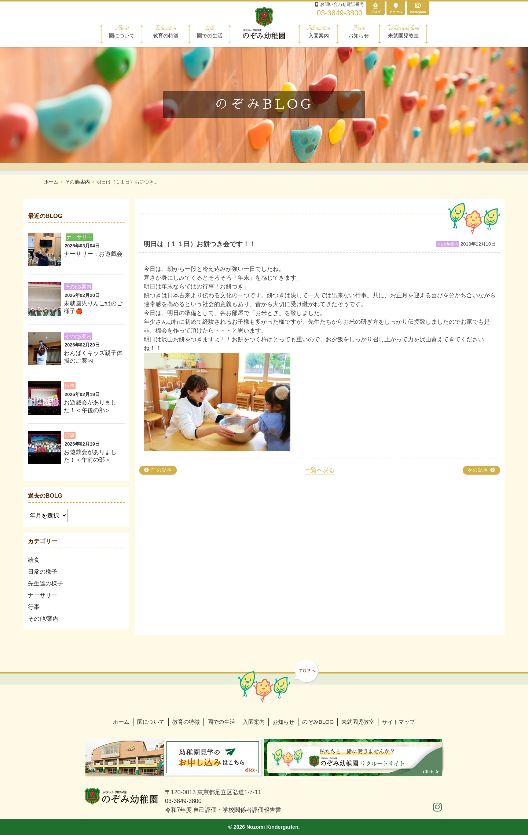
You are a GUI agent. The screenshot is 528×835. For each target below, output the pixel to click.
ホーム (121, 722)
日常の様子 (42, 572)
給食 (34, 560)
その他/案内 (43, 619)
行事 (34, 607)
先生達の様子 (45, 583)
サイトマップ (398, 722)
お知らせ (358, 31)
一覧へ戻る (319, 470)
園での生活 (221, 722)
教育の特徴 (166, 31)
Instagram (418, 8)
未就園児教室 (403, 31)
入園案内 (318, 31)
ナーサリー (42, 595)
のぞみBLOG (318, 722)
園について (151, 722)
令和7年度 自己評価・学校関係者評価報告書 (223, 810)
